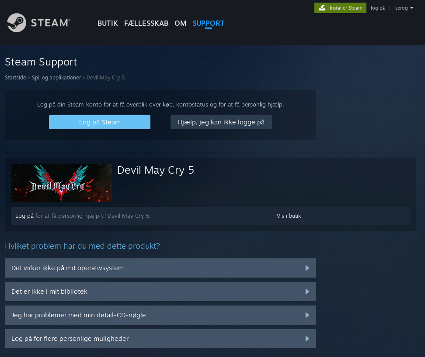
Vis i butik (289, 216)
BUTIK (108, 23)
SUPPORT (208, 23)
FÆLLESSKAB (146, 23)
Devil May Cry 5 (155, 169)
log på (378, 8)
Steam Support (41, 61)
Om (180, 23)
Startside (15, 77)
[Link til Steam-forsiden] (45, 30)
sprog (401, 8)
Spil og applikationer (56, 77)
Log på (24, 215)
